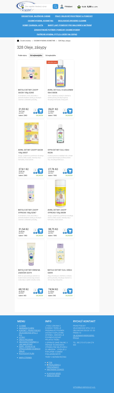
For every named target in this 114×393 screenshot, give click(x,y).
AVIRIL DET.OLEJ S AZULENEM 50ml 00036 (60, 91)
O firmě (22, 326)
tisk (50, 362)
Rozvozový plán (26, 354)
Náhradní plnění (26, 328)
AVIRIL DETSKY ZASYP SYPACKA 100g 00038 (57, 211)
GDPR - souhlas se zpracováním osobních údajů (29, 349)
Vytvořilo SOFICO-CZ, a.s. (84, 387)
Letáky (22, 337)
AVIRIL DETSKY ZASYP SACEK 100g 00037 (30, 151)
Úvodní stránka (25, 41)
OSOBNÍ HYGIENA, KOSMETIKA (44, 41)
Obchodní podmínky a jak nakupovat (29, 343)
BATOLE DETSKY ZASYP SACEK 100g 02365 (28, 91)
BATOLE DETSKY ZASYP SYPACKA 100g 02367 (28, 211)
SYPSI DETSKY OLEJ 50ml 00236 (58, 151)
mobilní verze (53, 376)
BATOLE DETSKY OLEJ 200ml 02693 (60, 271)
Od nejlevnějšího (36, 55)
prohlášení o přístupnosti (54, 366)
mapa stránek (25, 358)
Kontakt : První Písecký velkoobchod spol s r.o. (30, 332)
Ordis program (26, 340)
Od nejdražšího (50, 55)
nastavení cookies (55, 369)
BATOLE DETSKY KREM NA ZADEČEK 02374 (29, 271)
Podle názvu (22, 55)
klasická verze (54, 373)
